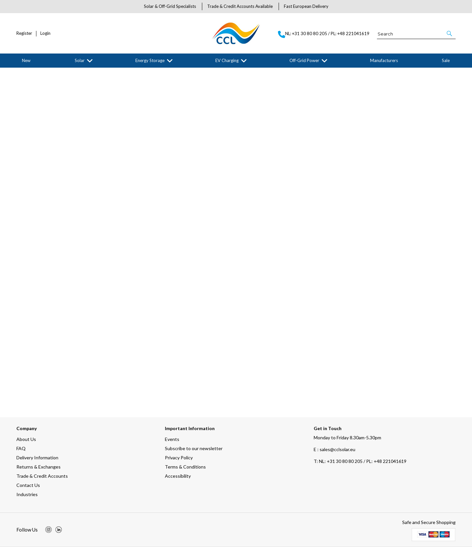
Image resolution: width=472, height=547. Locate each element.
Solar (80, 60)
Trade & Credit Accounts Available (240, 6)
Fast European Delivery (306, 6)
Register (24, 33)
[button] (450, 33)
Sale (446, 60)
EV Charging (227, 60)
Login (45, 33)
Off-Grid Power (304, 60)
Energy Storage (150, 60)
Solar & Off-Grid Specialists (170, 6)
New (26, 60)
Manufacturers (384, 60)
